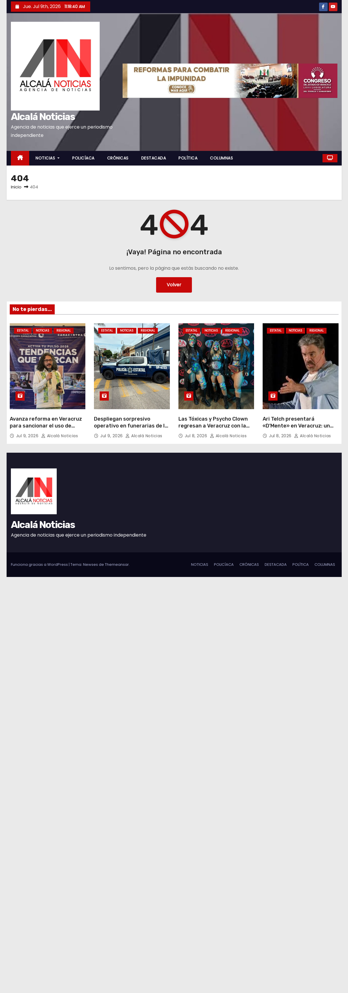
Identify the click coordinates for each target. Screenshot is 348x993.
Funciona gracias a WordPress (40, 564)
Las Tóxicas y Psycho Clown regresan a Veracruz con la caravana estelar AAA (213, 426)
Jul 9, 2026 (28, 436)
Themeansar (117, 564)
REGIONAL (63, 330)
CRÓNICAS (118, 158)
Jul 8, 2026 (197, 436)
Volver (174, 284)
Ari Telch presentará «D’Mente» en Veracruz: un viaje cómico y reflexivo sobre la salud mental (300, 429)
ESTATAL (23, 330)
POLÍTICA (187, 158)
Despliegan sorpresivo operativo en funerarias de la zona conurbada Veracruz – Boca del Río (131, 429)
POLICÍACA (83, 158)
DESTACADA (153, 158)
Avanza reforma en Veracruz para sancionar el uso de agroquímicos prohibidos (46, 426)
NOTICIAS (48, 158)
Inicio (16, 187)
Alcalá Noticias (43, 117)
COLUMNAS (221, 158)
